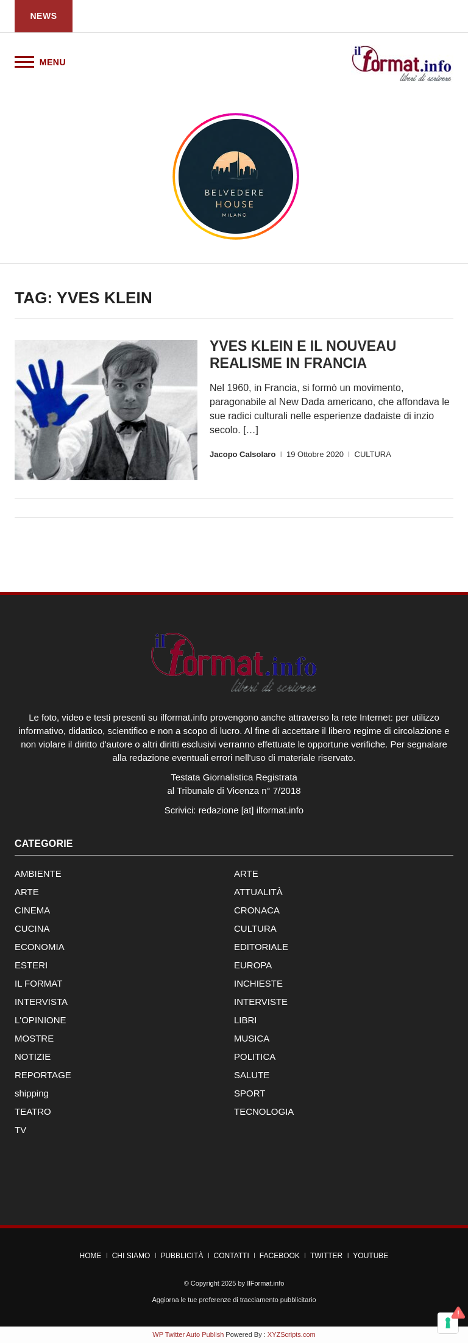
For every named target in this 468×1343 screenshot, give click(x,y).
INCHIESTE (258, 983)
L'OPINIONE (40, 1020)
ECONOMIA (40, 947)
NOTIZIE (33, 1056)
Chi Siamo (131, 1255)
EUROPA (253, 965)
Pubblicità (181, 1255)
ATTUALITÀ (258, 892)
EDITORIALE (261, 947)
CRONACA (257, 910)
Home (91, 1255)
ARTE (246, 873)
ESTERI (31, 965)
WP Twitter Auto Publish (188, 1334)
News (43, 16)
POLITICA (254, 1056)
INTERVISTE (261, 1001)
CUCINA (32, 928)
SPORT (249, 1093)
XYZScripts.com (292, 1334)
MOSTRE (34, 1038)
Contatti (231, 1255)
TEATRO (33, 1111)
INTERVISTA (41, 1001)
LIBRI (245, 1020)
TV (20, 1130)
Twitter (326, 1255)
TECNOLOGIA (264, 1111)
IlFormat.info (265, 1283)
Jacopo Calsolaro (242, 454)
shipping (32, 1093)
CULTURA (373, 454)
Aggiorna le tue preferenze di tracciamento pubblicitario (234, 1299)
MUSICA (251, 1038)
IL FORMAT (38, 983)
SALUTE (251, 1075)
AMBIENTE (38, 873)
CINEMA (32, 910)
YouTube (370, 1255)
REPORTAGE (43, 1075)
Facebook (280, 1255)
